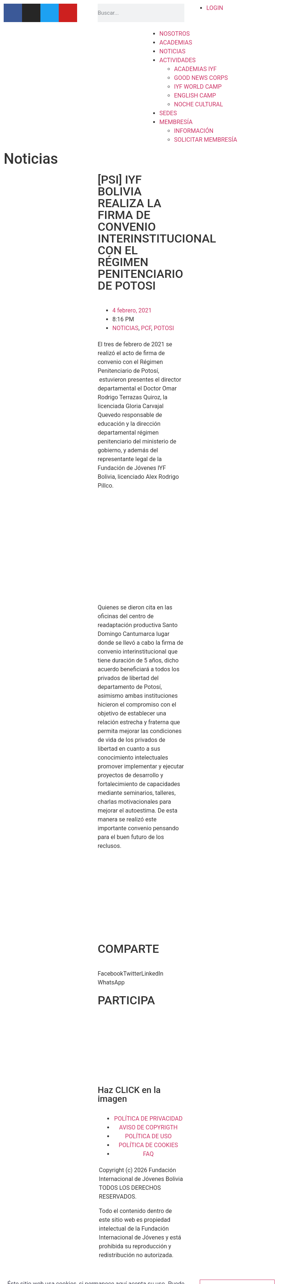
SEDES (168, 113)
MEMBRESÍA (175, 122)
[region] (141, 1049)
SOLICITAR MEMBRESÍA (205, 139)
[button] (110, 973)
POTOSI (164, 328)
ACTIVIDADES (177, 60)
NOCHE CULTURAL (198, 104)
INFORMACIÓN (193, 130)
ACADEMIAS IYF (195, 69)
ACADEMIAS (175, 42)
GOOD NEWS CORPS (201, 77)
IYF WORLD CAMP (198, 86)
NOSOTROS (174, 33)
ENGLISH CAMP (195, 95)
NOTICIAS (172, 51)
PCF (146, 328)
